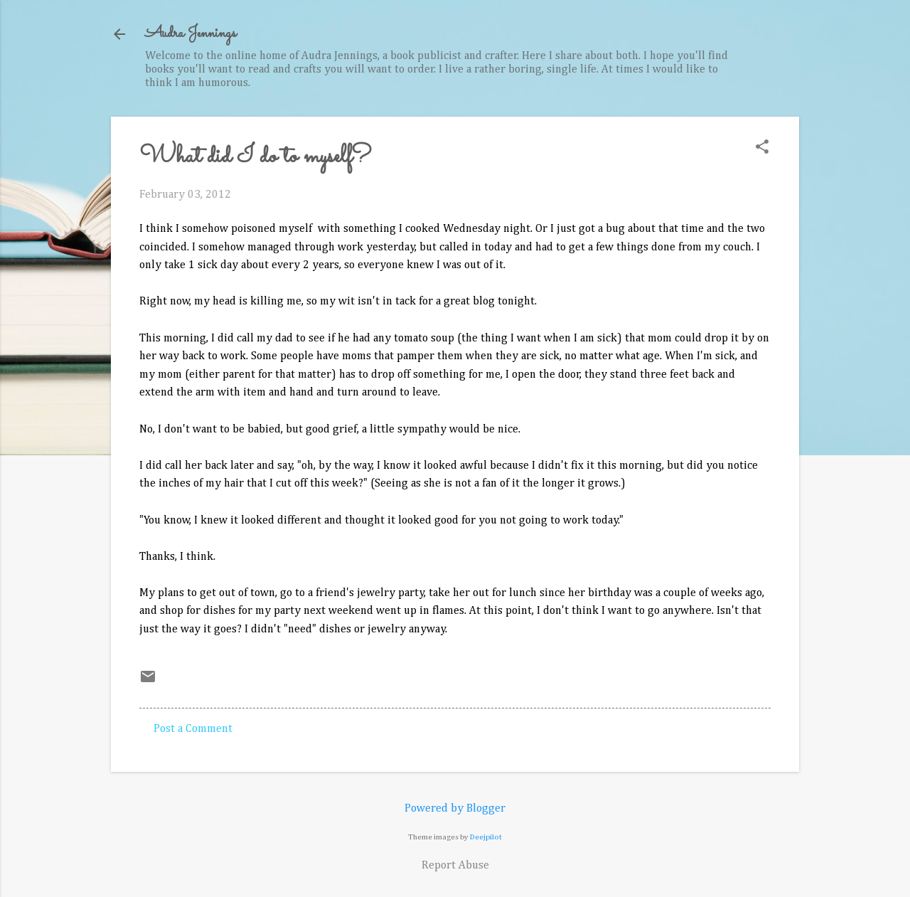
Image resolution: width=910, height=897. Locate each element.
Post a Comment (193, 729)
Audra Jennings (190, 33)
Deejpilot (486, 837)
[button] (762, 148)
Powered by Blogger (455, 808)
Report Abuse (455, 865)
